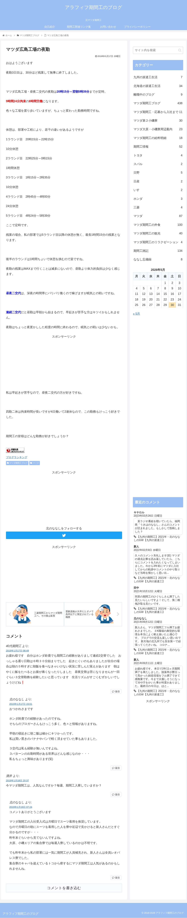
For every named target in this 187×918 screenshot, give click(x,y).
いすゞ (158, 190)
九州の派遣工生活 (158, 77)
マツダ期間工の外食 (158, 224)
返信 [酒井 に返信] (116, 794)
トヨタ (158, 155)
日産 (158, 181)
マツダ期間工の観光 (158, 233)
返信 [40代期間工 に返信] (116, 691)
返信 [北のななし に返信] (116, 768)
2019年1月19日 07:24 (20, 807)
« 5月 (136, 313)
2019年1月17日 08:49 (17, 651)
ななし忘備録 (158, 259)
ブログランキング (16, 457)
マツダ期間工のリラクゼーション (158, 242)
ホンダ (158, 198)
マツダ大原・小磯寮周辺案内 (158, 129)
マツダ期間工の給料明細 (158, 138)
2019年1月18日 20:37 (17, 781)
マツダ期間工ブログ (17, 463)
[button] (180, 50)
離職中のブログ (158, 94)
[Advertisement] (64, 362)
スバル (158, 164)
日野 (158, 172)
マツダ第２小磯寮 (158, 120)
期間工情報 (158, 146)
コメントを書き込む (64, 888)
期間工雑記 (158, 250)
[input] (158, 50)
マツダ (34, 463)
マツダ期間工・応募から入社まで (158, 112)
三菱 (158, 207)
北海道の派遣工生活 (158, 86)
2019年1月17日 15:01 (20, 704)
